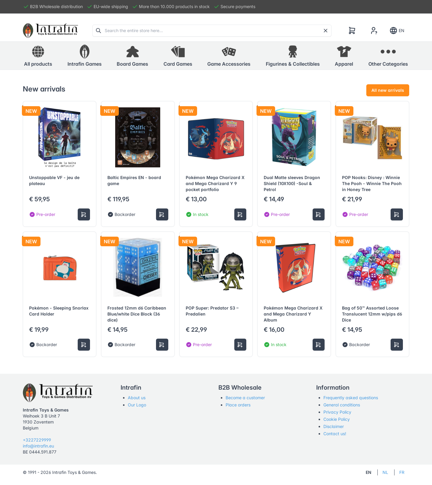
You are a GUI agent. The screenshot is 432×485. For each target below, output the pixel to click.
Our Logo (137, 404)
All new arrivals (387, 90)
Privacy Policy (337, 412)
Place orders (238, 404)
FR (401, 472)
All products (38, 55)
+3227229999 (37, 439)
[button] (84, 56)
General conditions (341, 404)
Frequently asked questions (350, 397)
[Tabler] (50, 30)
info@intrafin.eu (38, 445)
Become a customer (245, 397)
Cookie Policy (336, 419)
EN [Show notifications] (396, 30)
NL (385, 472)
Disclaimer (333, 426)
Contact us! (334, 433)
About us (137, 397)
